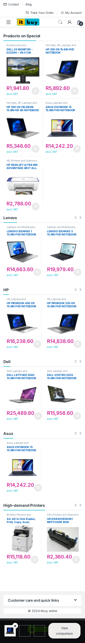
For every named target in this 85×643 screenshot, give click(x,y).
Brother (11, 514)
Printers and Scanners (24, 160)
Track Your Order (39, 13)
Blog (29, 4)
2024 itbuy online (44, 611)
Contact (11, 4)
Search (60, 22)
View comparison (64, 630)
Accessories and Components (16, 46)
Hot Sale (51, 45)
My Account (71, 13)
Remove (15, 626)
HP (58, 45)
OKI (49, 514)
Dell (9, 371)
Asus (48, 102)
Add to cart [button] (35, 91)
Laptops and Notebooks (56, 104)
